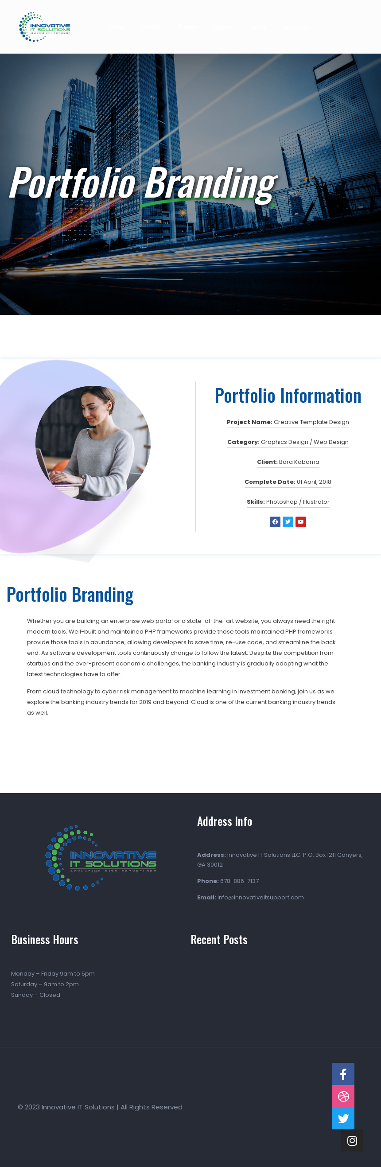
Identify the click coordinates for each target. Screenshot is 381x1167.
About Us (150, 26)
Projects (187, 26)
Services (223, 26)
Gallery (258, 26)
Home (116, 26)
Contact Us (295, 26)
